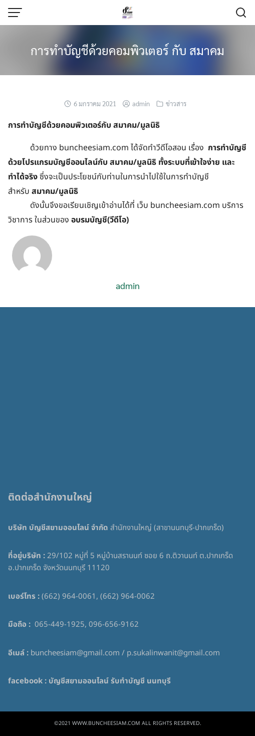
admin (141, 103)
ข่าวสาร (176, 103)
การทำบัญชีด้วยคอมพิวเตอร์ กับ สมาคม (127, 50)
